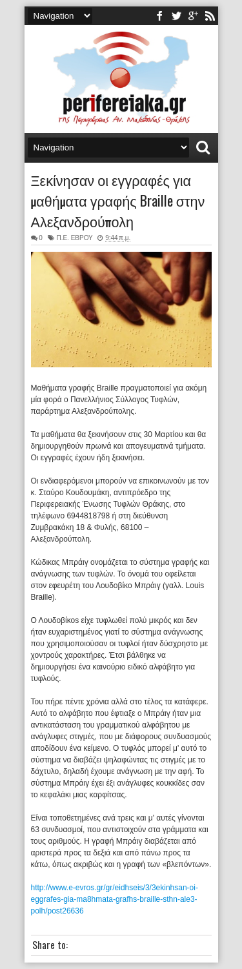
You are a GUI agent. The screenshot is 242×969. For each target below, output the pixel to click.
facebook (159, 15)
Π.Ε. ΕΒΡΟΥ (74, 237)
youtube (193, 15)
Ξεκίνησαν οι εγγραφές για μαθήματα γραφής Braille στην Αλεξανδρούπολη (118, 200)
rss (209, 15)
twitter (176, 15)
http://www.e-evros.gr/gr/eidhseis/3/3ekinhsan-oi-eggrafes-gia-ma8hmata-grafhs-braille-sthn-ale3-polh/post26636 (114, 899)
